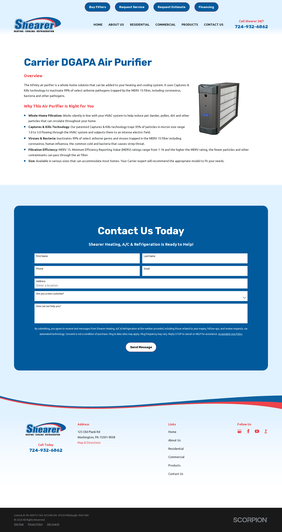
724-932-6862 (251, 26)
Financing (206, 7)
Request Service (131, 7)
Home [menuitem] (98, 24)
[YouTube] (257, 431)
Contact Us (175, 473)
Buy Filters (97, 7)
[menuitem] (19, 524)
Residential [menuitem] (139, 24)
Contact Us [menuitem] (213, 24)
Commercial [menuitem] (165, 24)
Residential (176, 448)
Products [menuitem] (190, 24)
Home (172, 431)
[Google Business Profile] (239, 431)
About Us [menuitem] (116, 24)
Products (174, 465)
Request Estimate (171, 7)
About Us (174, 440)
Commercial (176, 457)
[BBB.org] (266, 431)
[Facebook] (248, 431)
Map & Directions (89, 442)
